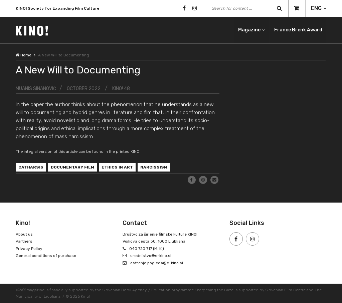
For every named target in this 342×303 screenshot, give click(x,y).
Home (23, 55)
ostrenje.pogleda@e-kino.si (156, 263)
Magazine (249, 30)
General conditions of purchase (46, 255)
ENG (316, 8)
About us (24, 234)
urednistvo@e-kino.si (150, 255)
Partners (24, 241)
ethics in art (117, 167)
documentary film (72, 167)
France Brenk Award (298, 30)
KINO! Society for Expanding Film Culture (58, 9)
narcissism (153, 167)
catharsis (30, 167)
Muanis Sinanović (36, 88)
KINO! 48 (121, 88)
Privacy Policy (29, 248)
